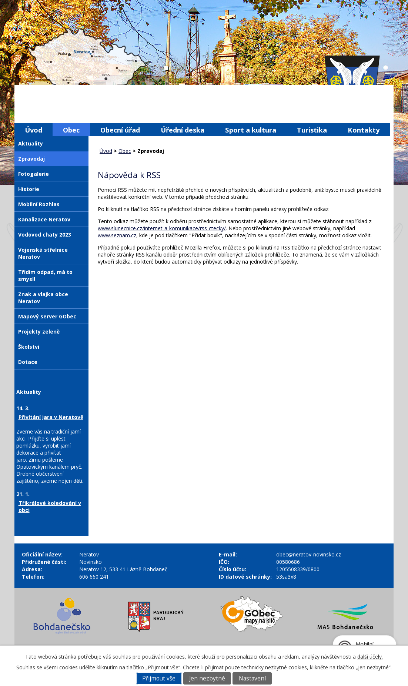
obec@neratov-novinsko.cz (308, 554)
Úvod (33, 129)
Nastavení (252, 678)
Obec (71, 129)
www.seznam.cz (117, 235)
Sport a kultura (250, 129)
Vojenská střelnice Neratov (43, 253)
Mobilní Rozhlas (39, 204)
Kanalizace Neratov (44, 219)
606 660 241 (94, 576)
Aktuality (30, 143)
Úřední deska (182, 129)
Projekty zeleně (39, 331)
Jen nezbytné (207, 678)
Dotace (27, 361)
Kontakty (363, 129)
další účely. (370, 656)
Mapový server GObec (47, 316)
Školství (28, 346)
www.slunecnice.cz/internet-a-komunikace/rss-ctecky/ (162, 228)
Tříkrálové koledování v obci (50, 506)
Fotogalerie (33, 173)
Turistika (312, 129)
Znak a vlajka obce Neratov (43, 298)
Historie (28, 189)
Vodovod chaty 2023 (44, 234)
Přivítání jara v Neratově (51, 417)
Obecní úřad (120, 129)
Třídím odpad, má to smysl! (45, 275)
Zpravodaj (31, 158)
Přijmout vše (158, 678)
